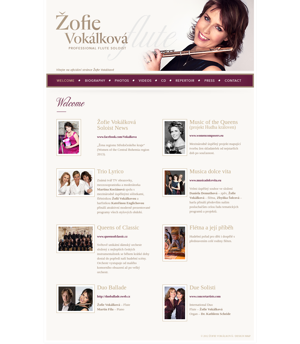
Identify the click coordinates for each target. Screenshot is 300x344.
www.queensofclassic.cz (112, 236)
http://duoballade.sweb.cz (113, 296)
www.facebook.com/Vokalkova (117, 137)
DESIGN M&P (242, 336)
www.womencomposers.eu (207, 135)
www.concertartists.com (205, 296)
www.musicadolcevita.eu (205, 180)
